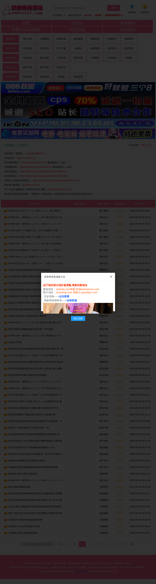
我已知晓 (78, 318)
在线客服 (72, 300)
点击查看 (64, 296)
